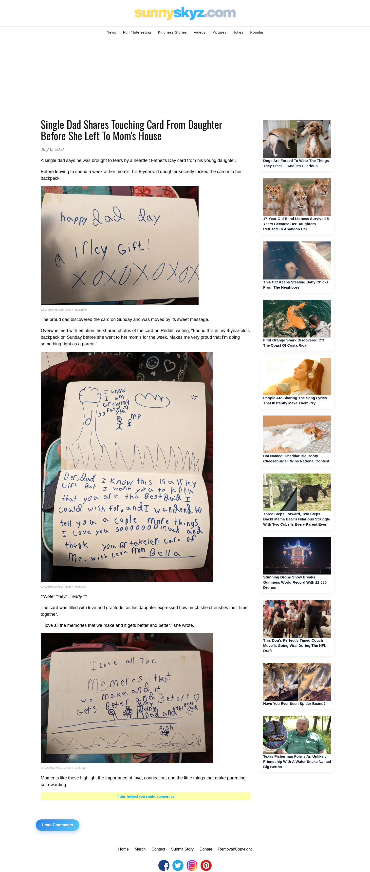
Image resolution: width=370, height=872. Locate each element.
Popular (256, 32)
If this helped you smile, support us (146, 796)
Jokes (238, 32)
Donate (206, 849)
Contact (158, 849)
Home (123, 849)
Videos (199, 32)
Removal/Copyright (235, 849)
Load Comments (57, 825)
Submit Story (182, 849)
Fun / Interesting (137, 32)
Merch (140, 849)
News (111, 32)
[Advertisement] (185, 75)
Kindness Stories (172, 32)
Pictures (219, 32)
